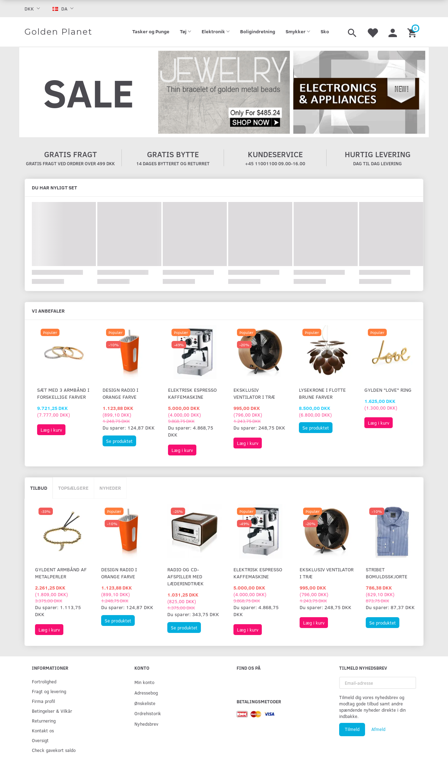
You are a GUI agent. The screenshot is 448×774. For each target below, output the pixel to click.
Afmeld (378, 729)
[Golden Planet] (58, 32)
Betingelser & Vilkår (52, 711)
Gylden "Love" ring (388, 389)
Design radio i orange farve (120, 393)
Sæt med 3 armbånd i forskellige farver (63, 393)
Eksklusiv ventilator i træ (254, 393)
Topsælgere (73, 487)
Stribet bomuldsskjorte (386, 573)
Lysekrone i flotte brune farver (322, 393)
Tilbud (38, 487)
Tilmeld (352, 729)
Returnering (44, 721)
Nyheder (110, 487)
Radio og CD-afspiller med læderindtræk (185, 576)
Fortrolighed (44, 681)
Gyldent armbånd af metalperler (61, 573)
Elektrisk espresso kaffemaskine (192, 393)
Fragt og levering (49, 691)
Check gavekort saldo (54, 750)
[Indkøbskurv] (413, 32)
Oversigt (40, 740)
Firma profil (43, 701)
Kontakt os (43, 730)
